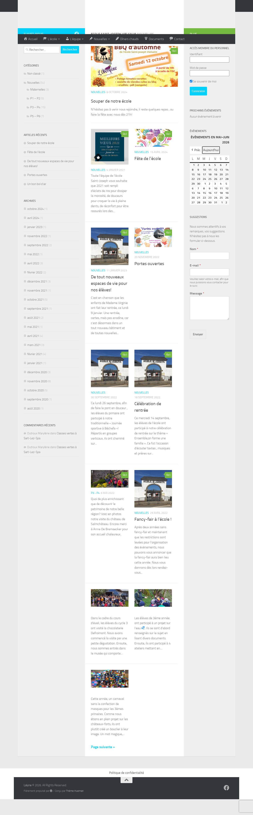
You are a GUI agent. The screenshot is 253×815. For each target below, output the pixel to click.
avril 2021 (33, 351)
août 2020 (33, 424)
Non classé (34, 89)
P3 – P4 (35, 123)
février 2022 (34, 288)
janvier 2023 (34, 243)
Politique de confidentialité (126, 788)
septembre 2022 (37, 261)
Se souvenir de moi (203, 97)
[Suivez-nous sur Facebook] (76, 49)
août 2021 (33, 333)
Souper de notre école (120, 116)
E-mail (195, 281)
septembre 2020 (37, 415)
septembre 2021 (37, 324)
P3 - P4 (95, 508)
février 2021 (34, 370)
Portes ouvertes (149, 279)
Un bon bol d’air (36, 200)
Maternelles (37, 105)
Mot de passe (198, 83)
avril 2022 (33, 279)
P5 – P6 (35, 132)
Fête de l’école (147, 174)
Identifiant (196, 70)
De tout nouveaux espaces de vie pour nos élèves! (109, 299)
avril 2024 (33, 234)
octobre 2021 (35, 315)
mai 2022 (33, 270)
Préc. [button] (196, 166)
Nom (194, 265)
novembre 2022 (37, 252)
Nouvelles (98, 108)
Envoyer (198, 350)
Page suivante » (103, 763)
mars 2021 (34, 361)
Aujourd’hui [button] (211, 166)
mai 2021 (33, 342)
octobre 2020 (35, 406)
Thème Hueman (75, 806)
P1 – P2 (35, 114)
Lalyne (28, 801)
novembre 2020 (37, 397)
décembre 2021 (37, 297)
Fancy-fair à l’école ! (152, 535)
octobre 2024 (35, 224)
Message (197, 309)
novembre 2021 (37, 306)
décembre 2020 (37, 388)
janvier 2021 (34, 379)
